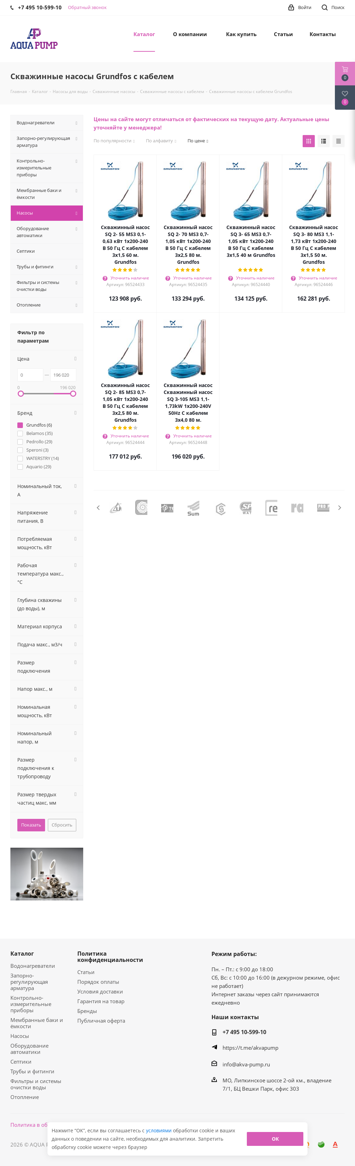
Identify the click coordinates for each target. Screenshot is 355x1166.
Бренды (87, 1010)
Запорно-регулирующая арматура (29, 981)
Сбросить (62, 825)
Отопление (24, 1096)
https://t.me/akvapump (250, 1047)
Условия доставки (100, 991)
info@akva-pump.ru (246, 1064)
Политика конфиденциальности (110, 957)
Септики (21, 1061)
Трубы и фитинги (32, 1071)
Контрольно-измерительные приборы (30, 1004)
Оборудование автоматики (29, 1048)
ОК (275, 1138)
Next (340, 508)
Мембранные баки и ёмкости (36, 1023)
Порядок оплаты (98, 981)
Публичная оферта (101, 1020)
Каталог (22, 953)
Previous (99, 508)
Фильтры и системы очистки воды (35, 1084)
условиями (159, 1130)
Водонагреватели (32, 965)
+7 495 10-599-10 (244, 1032)
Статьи (86, 971)
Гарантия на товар (100, 1001)
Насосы (19, 1035)
